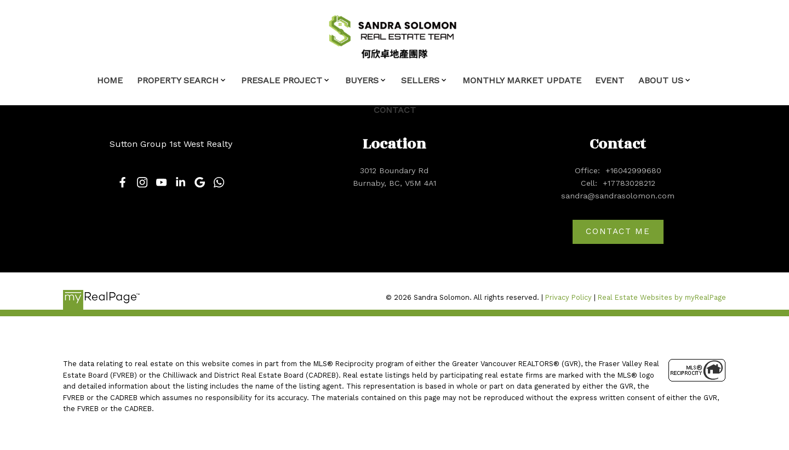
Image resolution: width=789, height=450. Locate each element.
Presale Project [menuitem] (281, 80)
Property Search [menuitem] (178, 80)
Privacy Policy (568, 297)
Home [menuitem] (110, 80)
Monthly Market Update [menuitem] (521, 80)
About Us (660, 80)
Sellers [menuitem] (420, 80)
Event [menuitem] (609, 80)
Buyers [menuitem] (362, 80)
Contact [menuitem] (395, 110)
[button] (122, 182)
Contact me (618, 231)
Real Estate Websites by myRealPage (662, 297)
